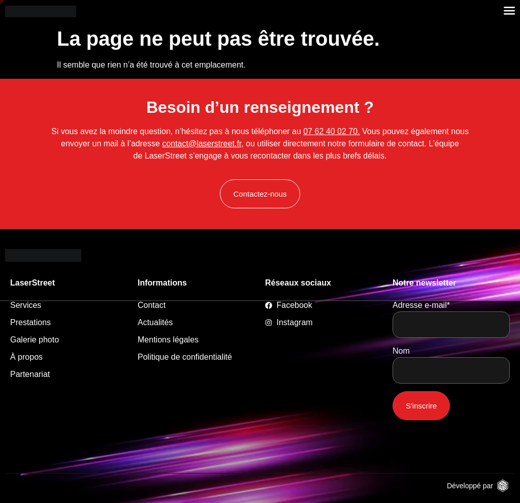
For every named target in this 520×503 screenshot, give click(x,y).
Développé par (470, 486)
